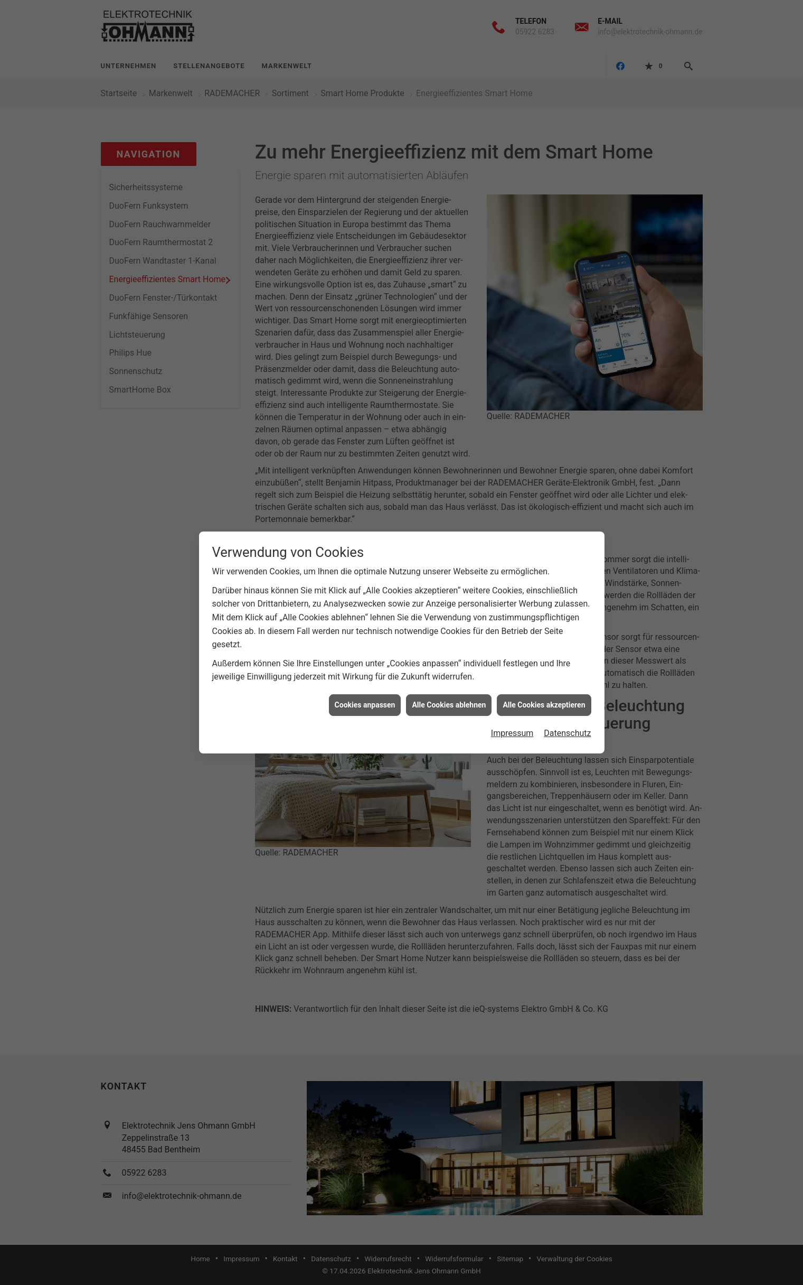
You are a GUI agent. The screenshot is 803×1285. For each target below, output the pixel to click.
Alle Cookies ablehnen (449, 680)
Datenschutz (567, 708)
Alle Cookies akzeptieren (544, 680)
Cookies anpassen (365, 680)
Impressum (512, 708)
